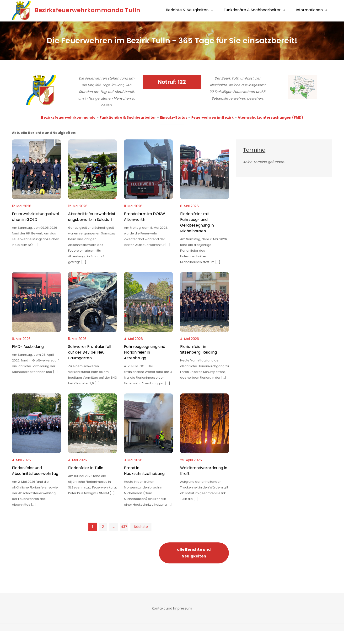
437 (124, 526)
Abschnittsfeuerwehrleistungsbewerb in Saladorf (92, 216)
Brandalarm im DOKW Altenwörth (144, 216)
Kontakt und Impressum (172, 608)
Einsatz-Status (173, 117)
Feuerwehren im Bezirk (212, 117)
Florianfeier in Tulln (85, 468)
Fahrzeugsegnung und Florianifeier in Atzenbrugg (144, 352)
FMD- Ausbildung (28, 346)
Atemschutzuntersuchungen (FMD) (270, 117)
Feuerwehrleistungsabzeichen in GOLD (35, 216)
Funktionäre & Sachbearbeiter (252, 10)
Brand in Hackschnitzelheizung (144, 470)
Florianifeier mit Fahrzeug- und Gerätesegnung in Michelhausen (197, 222)
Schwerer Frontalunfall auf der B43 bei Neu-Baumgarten (89, 352)
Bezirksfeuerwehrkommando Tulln (89, 10)
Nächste (141, 526)
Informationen (309, 10)
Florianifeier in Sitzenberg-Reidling (198, 349)
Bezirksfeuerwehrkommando (68, 117)
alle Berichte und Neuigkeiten (194, 553)
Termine (254, 150)
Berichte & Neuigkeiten (187, 10)
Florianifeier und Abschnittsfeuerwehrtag (35, 470)
